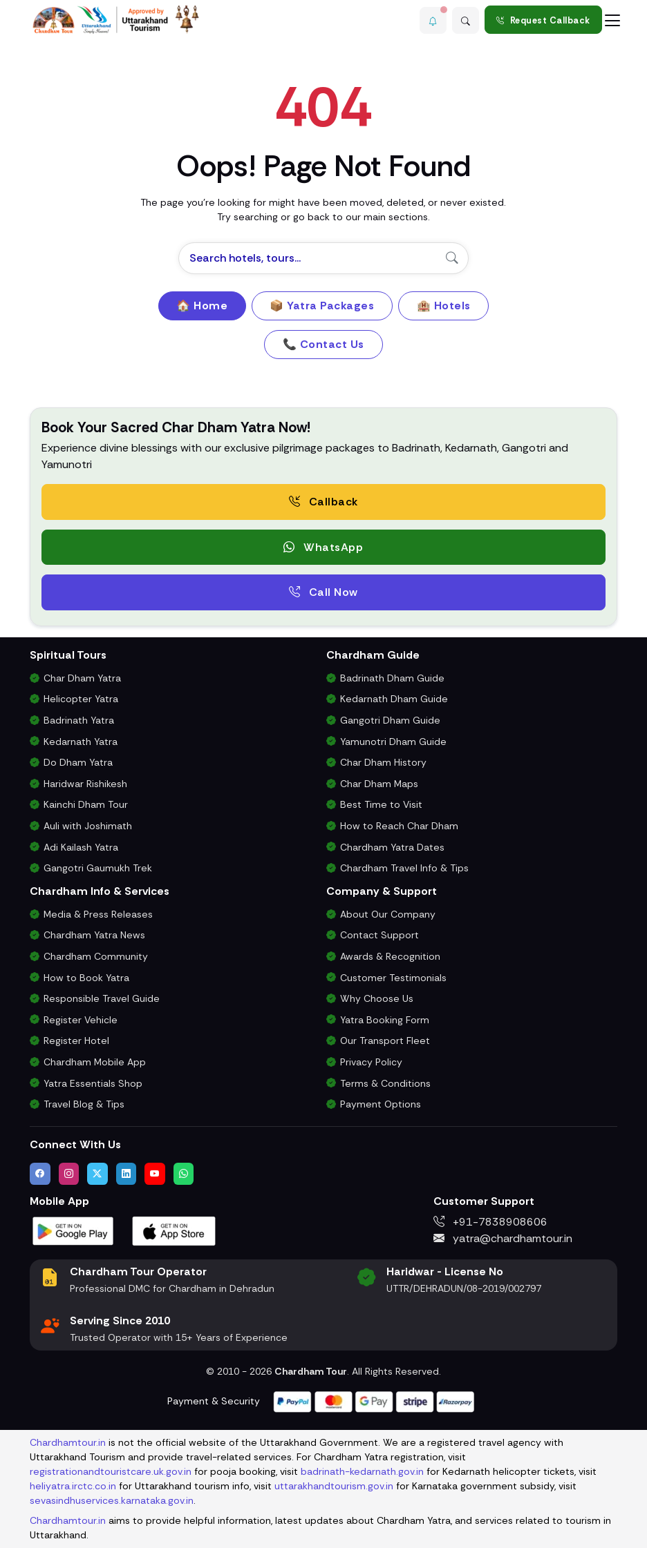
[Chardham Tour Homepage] (116, 19)
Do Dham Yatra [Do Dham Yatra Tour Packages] (78, 762)
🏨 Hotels (444, 305)
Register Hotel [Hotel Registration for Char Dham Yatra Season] (76, 1040)
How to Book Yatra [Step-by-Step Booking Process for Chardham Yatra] (86, 977)
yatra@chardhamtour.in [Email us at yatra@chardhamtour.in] (502, 1238)
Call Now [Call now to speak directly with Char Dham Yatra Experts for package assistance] (323, 592)
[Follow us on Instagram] (69, 1174)
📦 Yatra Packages (322, 305)
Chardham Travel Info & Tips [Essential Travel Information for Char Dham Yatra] (404, 868)
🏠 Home (201, 305)
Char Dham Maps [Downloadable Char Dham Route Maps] (379, 783)
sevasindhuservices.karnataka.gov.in (112, 1500)
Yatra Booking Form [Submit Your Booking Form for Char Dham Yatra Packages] (384, 1020)
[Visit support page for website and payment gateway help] (374, 1400)
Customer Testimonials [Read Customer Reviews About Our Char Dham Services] (393, 977)
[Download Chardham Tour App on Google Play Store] (73, 1230)
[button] (430, 20)
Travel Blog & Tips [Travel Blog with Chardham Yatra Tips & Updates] (84, 1104)
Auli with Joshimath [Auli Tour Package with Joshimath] (88, 826)
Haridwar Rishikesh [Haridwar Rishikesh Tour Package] (85, 783)
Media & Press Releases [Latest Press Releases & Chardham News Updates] (98, 914)
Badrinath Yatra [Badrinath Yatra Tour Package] (79, 720)
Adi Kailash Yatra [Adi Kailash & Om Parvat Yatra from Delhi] (81, 847)
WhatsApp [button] (323, 547)
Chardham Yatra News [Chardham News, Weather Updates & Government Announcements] (94, 935)
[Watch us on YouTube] (154, 1174)
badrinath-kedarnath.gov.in (362, 1471)
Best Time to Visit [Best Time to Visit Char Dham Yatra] (381, 804)
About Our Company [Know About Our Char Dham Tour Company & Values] (387, 914)
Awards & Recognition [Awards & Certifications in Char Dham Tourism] (390, 956)
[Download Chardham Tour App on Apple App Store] (174, 1230)
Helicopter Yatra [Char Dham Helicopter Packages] (81, 699)
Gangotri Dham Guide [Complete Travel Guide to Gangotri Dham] (390, 720)
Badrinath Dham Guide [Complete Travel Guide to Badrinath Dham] (392, 678)
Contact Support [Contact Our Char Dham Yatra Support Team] (379, 935)
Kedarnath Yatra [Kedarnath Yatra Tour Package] (81, 741)
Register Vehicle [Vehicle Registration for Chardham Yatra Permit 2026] (81, 1020)
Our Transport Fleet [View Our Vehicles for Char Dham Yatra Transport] (385, 1040)
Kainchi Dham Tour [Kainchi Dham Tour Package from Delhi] (86, 804)
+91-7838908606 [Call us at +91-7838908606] (490, 1222)
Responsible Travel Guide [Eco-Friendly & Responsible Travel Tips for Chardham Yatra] (102, 998)
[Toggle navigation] (612, 20)
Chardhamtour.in (68, 1442)
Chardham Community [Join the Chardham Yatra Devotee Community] (96, 956)
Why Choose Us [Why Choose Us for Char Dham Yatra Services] (376, 998)
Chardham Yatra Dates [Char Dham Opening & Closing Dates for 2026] (392, 847)
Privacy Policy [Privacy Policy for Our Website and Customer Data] (371, 1062)
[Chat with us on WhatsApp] (184, 1174)
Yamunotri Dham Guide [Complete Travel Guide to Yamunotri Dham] (393, 741)
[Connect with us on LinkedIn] (126, 1174)
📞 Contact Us (323, 344)
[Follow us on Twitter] (97, 1174)
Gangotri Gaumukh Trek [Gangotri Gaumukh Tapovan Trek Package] (98, 868)
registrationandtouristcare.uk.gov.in (110, 1471)
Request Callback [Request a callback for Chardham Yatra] (543, 20)
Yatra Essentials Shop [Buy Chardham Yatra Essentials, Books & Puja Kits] (93, 1083)
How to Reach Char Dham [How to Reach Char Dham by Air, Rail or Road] (399, 826)
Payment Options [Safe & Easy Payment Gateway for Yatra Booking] (380, 1104)
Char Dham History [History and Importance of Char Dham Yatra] (383, 762)
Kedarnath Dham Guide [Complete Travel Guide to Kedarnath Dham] (394, 699)
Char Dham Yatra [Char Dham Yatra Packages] (82, 678)
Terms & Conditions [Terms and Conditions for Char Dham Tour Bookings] (385, 1083)
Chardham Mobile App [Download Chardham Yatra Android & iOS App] (95, 1062)
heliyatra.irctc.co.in (73, 1486)
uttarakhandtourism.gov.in (333, 1486)
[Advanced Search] (465, 20)
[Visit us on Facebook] (40, 1174)
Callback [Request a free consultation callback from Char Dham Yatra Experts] (323, 501)
